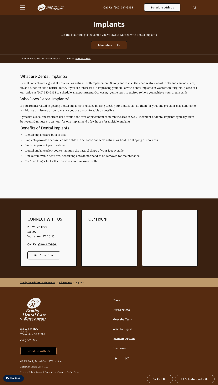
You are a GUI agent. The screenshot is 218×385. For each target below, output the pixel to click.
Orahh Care (73, 372)
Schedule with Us (162, 7)
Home (116, 300)
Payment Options (123, 338)
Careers (61, 372)
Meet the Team (122, 319)
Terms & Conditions (46, 372)
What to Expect (122, 329)
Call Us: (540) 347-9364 (118, 7)
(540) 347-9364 (83, 58)
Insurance (119, 348)
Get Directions (44, 255)
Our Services (121, 310)
